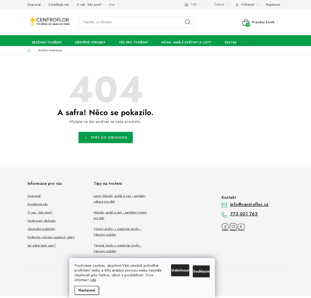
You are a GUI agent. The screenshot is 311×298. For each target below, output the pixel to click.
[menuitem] (49, 41)
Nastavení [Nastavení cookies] (100, 290)
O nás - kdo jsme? (89, 4)
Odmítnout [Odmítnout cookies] (176, 264)
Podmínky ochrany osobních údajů (51, 239)
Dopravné (34, 4)
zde (107, 279)
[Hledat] (136, 22)
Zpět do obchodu (109, 139)
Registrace (273, 4)
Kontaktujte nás (59, 4)
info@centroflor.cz (249, 207)
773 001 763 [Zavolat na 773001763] (244, 216)
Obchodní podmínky (41, 231)
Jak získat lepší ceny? (42, 247)
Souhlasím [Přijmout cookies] (209, 264)
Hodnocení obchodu (42, 223)
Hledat (188, 22)
